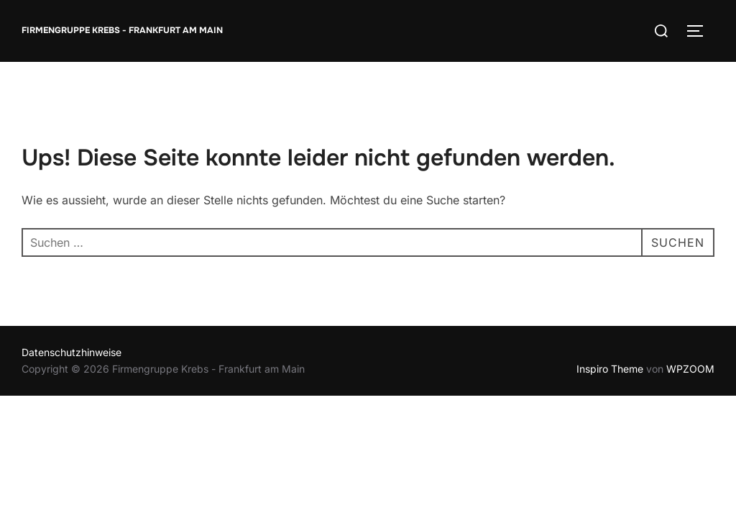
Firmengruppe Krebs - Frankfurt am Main (122, 30)
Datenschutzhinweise (71, 352)
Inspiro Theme (609, 369)
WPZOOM (690, 369)
